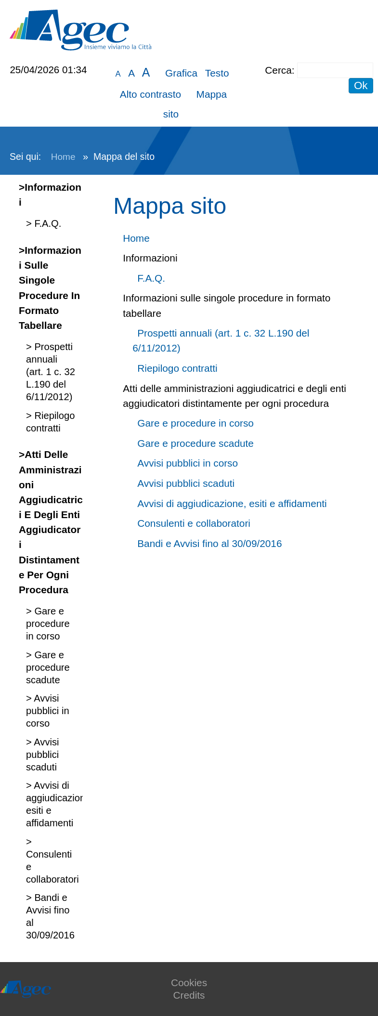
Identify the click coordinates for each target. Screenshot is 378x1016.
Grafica (181, 72)
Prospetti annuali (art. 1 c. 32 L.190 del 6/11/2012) (50, 371)
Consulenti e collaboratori (193, 523)
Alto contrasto (150, 94)
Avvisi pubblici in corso (47, 711)
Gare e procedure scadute (48, 667)
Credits (189, 995)
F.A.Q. (47, 223)
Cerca (278, 70)
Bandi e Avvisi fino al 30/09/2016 (209, 543)
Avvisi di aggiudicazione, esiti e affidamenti (231, 503)
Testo (217, 72)
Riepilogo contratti (177, 368)
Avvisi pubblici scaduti (42, 754)
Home (63, 157)
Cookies (189, 982)
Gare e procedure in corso (48, 623)
